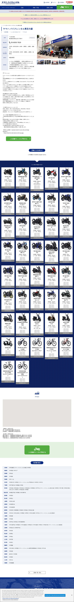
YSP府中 (16, 489)
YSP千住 (38, 488)
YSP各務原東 (12, 507)
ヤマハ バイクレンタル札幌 (20, 467)
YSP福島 (11, 476)
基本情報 (6, 32)
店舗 (22, 7)
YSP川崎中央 (23, 492)
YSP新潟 (11, 495)
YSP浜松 (26, 510)
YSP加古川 (11, 527)
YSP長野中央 (12, 504)
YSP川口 (41, 482)
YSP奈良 (11, 530)
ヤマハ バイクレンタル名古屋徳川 (47, 513)
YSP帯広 (29, 467)
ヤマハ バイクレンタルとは (8, 7)
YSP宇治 (11, 521)
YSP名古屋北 (16, 513)
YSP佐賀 (11, 551)
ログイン (53, 2)
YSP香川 (11, 542)
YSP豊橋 (22, 513)
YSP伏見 (15, 521)
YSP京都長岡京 (21, 521)
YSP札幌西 (11, 467)
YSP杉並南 (16, 488)
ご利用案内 (61, 2)
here (17, 594)
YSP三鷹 (61, 488)
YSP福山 (11, 536)
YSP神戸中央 (17, 527)
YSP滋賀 (11, 518)
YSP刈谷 (11, 513)
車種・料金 (36, 7)
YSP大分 (11, 559)
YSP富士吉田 (12, 501)
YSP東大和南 (66, 488)
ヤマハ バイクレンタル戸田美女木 (26, 482)
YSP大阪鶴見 (24, 524)
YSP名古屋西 (32, 513)
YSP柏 (21, 485)
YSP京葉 (11, 488)
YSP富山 (11, 498)
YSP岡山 (11, 533)
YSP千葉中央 (12, 485)
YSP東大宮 (11, 482)
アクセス (25, 32)
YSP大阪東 (35, 524)
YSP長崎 (15, 554)
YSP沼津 (11, 510)
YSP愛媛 (11, 545)
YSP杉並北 (21, 488)
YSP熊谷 (16, 482)
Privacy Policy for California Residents (11, 598)
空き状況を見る (8, 187)
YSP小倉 (44, 548)
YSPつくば (11, 479)
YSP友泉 (39, 548)
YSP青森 (11, 470)
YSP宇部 (11, 539)
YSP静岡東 (16, 510)
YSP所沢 (36, 482)
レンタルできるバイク (15, 32)
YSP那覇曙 (11, 562)
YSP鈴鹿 (11, 516)
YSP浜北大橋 (31, 510)
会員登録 (46, 2)
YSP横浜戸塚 (12, 492)
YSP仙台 (11, 473)
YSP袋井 (21, 510)
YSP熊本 (11, 557)
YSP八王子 (11, 489)
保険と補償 (50, 7)
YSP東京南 (27, 488)
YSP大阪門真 (12, 524)
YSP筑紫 (16, 548)
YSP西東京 (32, 488)
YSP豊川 (26, 513)
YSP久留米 (11, 548)
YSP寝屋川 (18, 524)
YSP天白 (38, 513)
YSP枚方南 (45, 524)
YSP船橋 (17, 485)
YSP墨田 (26, 489)
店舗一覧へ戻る (37, 572)
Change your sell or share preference (10, 599)
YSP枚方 (40, 524)
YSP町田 (56, 488)
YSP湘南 (17, 492)
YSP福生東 (21, 489)
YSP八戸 (15, 470)
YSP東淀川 (30, 524)
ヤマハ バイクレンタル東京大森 (47, 488)
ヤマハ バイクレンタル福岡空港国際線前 (28, 548)
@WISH (11, 554)
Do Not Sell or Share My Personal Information (55, 595)
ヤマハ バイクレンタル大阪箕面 (55, 524)
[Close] (71, 595)
